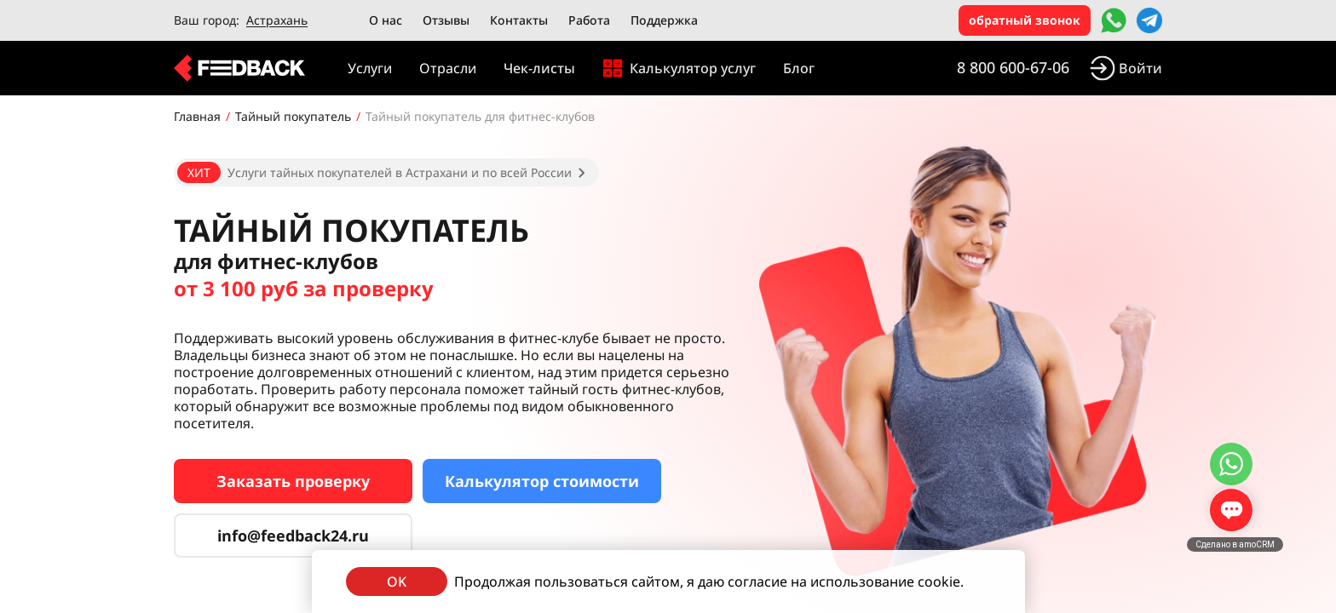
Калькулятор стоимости (542, 481)
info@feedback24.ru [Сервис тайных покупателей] (293, 535)
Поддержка (664, 20)
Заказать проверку (293, 481)
